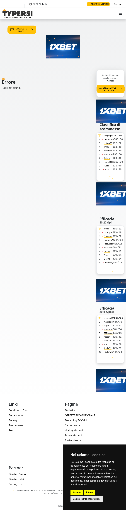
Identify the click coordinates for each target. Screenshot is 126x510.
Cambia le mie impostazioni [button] (86, 499)
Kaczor (107, 337)
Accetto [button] (77, 492)
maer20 (107, 340)
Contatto (119, 4)
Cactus (107, 251)
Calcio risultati (73, 425)
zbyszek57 (108, 154)
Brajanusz (108, 236)
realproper (108, 135)
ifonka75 (107, 348)
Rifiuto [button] (89, 492)
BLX (105, 344)
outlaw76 (108, 143)
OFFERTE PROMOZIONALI (80, 415)
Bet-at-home (16, 415)
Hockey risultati (74, 430)
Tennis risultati (73, 435)
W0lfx (106, 147)
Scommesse (16, 425)
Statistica (70, 410)
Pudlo (106, 165)
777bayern (108, 333)
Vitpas (106, 325)
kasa (107, 169)
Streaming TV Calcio (76, 420)
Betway (13, 420)
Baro (106, 255)
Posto (12, 430)
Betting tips (15, 484)
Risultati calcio (17, 479)
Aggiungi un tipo (98, 4)
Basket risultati (73, 440)
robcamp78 (109, 139)
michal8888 (109, 162)
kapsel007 (108, 247)
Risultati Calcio (17, 474)
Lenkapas (108, 232)
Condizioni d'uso (18, 410)
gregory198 (109, 318)
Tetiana (107, 158)
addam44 (108, 150)
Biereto (107, 259)
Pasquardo (108, 243)
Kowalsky (109, 262)
